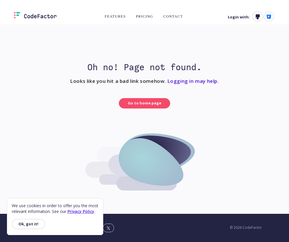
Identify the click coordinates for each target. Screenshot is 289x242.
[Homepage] (35, 16)
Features (115, 16)
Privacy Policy (80, 211)
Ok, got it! (28, 223)
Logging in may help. (193, 81)
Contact (173, 16)
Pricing (144, 16)
